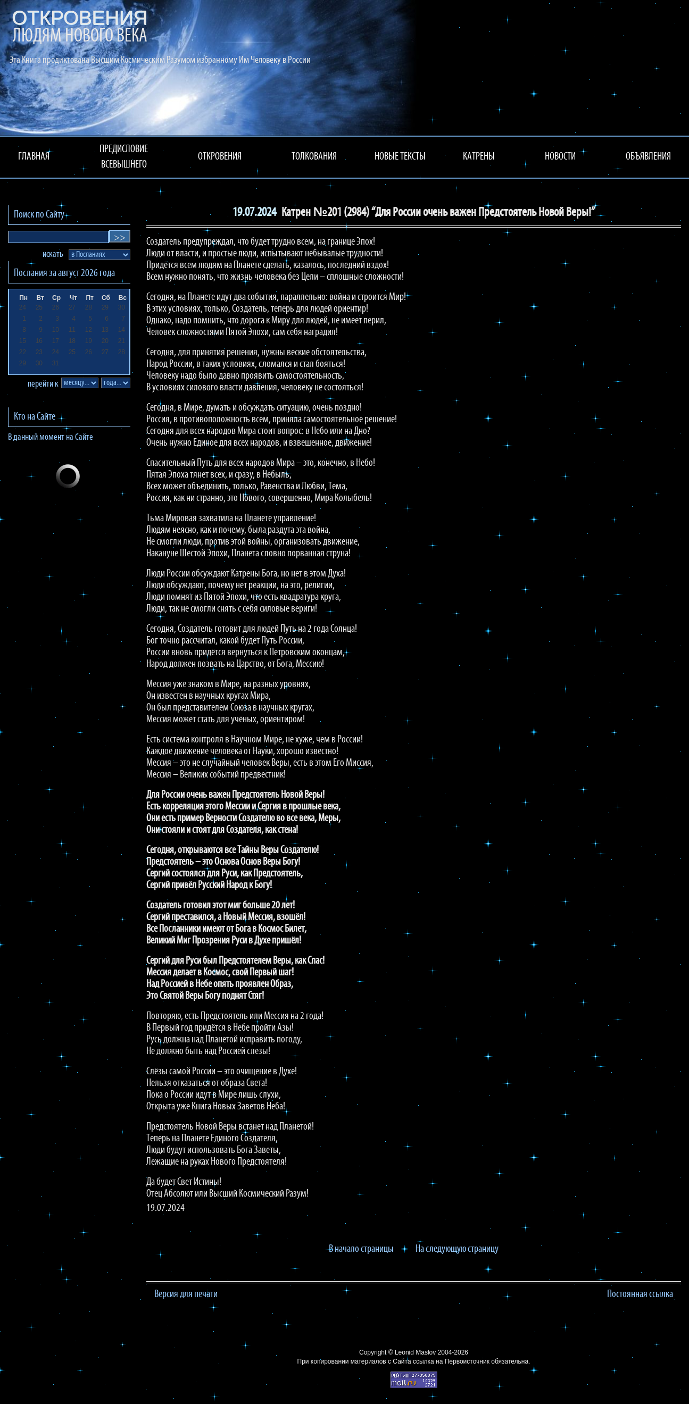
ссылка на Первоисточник (451, 1361)
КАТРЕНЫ (479, 157)
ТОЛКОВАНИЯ (314, 157)
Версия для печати (186, 1294)
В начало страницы (361, 1249)
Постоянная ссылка (640, 1294)
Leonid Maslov (415, 1352)
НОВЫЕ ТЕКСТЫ (400, 157)
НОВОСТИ (560, 157)
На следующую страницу (457, 1249)
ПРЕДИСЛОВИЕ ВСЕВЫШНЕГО (123, 157)
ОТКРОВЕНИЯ (220, 157)
